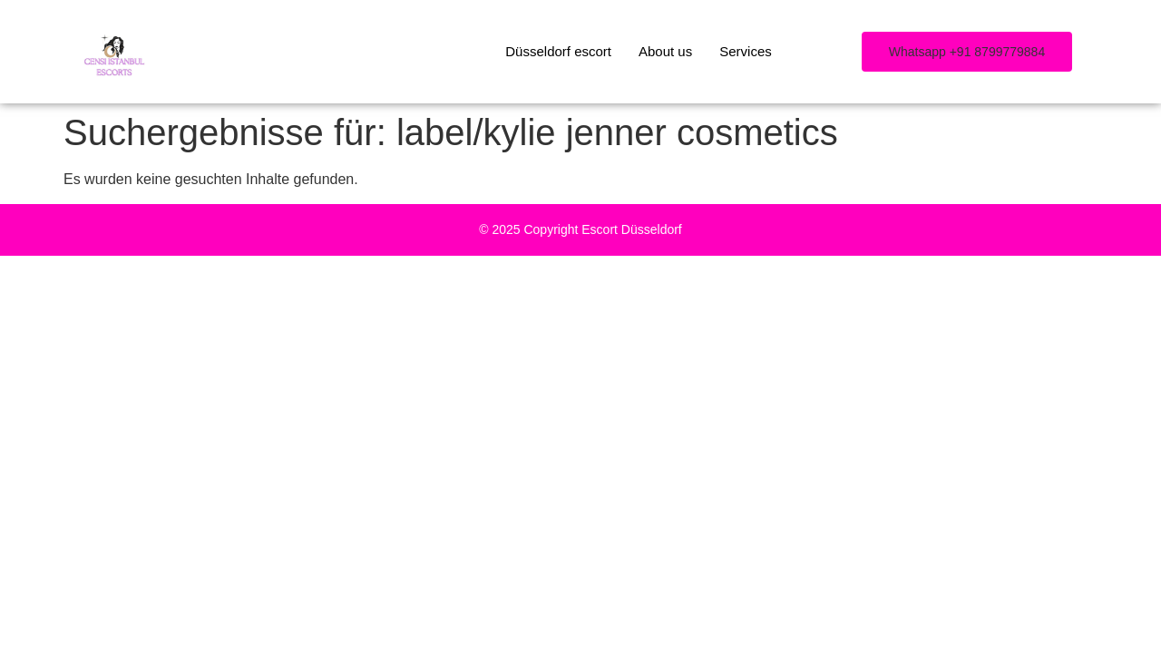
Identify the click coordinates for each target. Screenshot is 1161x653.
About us (665, 51)
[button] (967, 52)
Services (745, 51)
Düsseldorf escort (558, 51)
